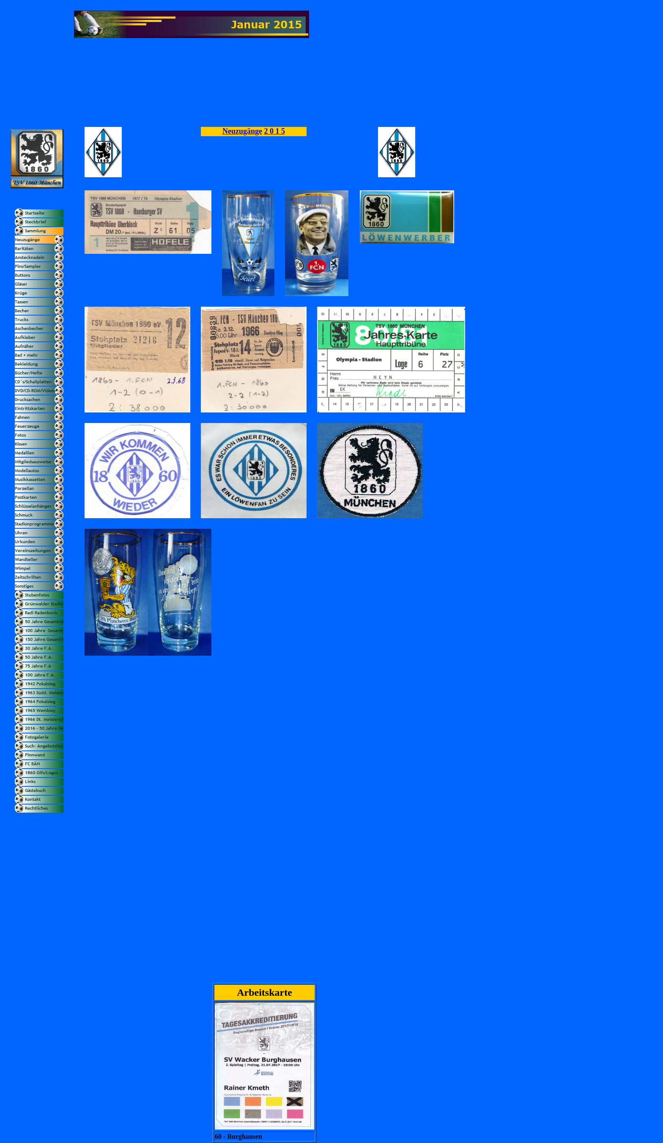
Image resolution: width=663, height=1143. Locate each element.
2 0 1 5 (274, 131)
